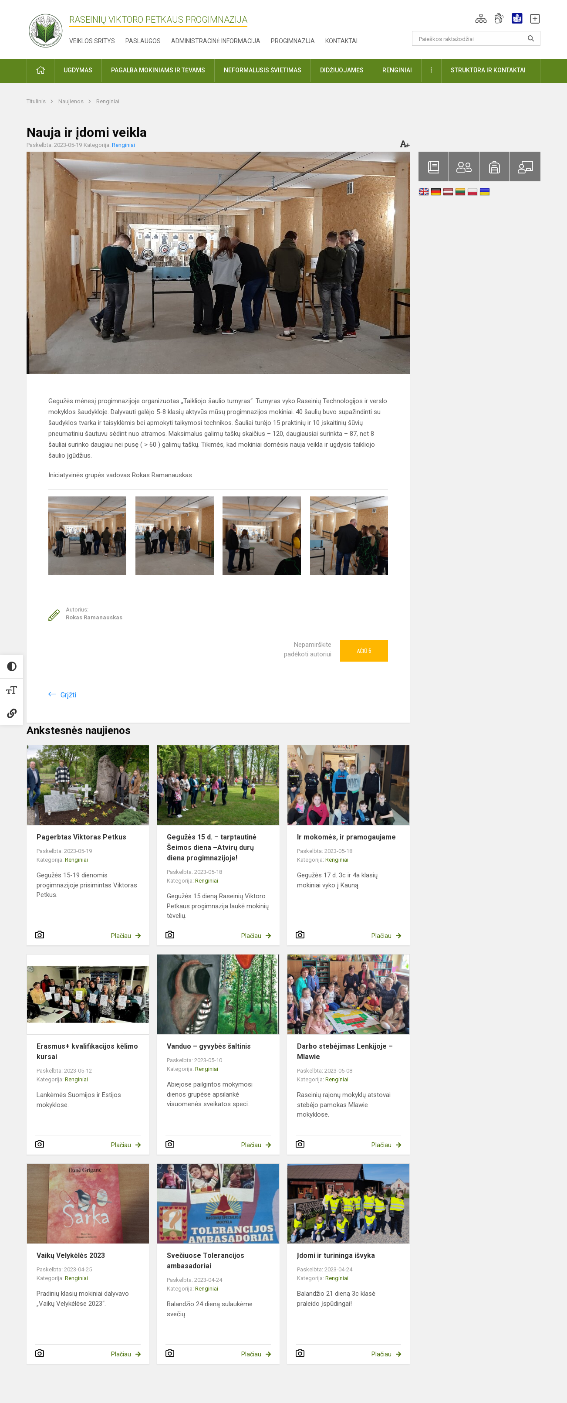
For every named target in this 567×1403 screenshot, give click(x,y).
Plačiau (121, 935)
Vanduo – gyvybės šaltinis (209, 1046)
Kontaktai (341, 40)
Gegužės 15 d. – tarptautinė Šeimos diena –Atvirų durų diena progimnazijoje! (211, 847)
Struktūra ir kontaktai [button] (488, 70)
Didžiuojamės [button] (342, 70)
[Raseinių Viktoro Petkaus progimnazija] (50, 28)
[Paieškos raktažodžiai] (476, 38)
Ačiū (364, 651)
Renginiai (107, 101)
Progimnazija (293, 40)
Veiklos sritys (92, 40)
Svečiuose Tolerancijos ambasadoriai (205, 1260)
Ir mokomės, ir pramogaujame (346, 837)
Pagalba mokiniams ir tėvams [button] (158, 70)
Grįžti (68, 695)
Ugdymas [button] (78, 70)
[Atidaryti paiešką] (531, 38)
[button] (481, 18)
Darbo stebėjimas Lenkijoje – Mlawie (345, 1051)
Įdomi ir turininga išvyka (336, 1255)
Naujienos (71, 101)
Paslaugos (143, 40)
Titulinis (37, 101)
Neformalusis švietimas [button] (262, 70)
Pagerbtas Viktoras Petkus (81, 837)
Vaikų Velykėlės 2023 (71, 1255)
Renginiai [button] (397, 70)
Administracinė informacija (215, 40)
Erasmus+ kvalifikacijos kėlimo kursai (87, 1051)
